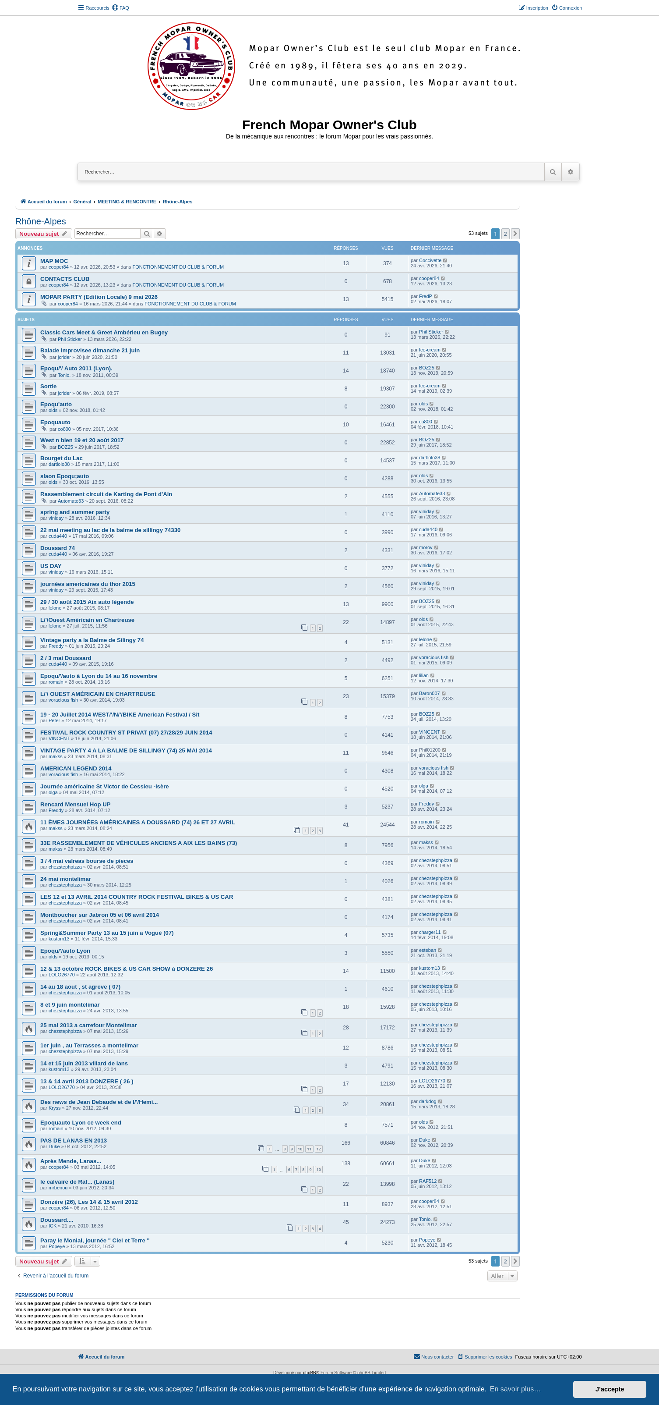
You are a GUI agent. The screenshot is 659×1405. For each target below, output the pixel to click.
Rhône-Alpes (40, 221)
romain (56, 682)
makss (56, 756)
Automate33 (71, 501)
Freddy (56, 646)
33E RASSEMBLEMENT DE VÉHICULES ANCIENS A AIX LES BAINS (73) (138, 843)
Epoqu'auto (56, 404)
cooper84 (59, 267)
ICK (52, 1225)
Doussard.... (56, 1220)
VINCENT (59, 738)
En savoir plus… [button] (515, 1389)
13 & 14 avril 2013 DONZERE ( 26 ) (87, 1081)
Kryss (55, 1108)
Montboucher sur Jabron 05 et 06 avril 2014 (99, 915)
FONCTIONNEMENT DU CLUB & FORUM (178, 267)
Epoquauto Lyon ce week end (80, 1122)
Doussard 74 (57, 548)
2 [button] (505, 234)
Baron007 (429, 693)
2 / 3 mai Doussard (66, 658)
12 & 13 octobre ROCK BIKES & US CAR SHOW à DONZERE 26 (126, 968)
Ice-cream (430, 349)
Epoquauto (55, 422)
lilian (424, 675)
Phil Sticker (70, 339)
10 (300, 1149)
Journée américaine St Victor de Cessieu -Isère (104, 786)
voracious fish (433, 657)
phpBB (309, 1372)
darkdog (428, 1101)
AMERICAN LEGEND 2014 (76, 768)
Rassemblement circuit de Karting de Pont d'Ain (106, 494)
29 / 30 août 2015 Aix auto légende (87, 602)
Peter (54, 720)
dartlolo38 (59, 464)
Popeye (57, 1246)
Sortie (48, 386)
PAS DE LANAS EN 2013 (73, 1140)
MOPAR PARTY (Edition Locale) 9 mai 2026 (99, 297)
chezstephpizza (65, 866)
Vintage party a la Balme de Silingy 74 (92, 640)
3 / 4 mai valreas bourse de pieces (87, 861)
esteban (427, 950)
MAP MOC (54, 261)
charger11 (430, 932)
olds (53, 410)
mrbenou (58, 1187)
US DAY (51, 566)
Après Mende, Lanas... (70, 1161)
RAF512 (428, 1181)
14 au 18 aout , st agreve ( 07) (80, 986)
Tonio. (64, 375)
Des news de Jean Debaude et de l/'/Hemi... (99, 1102)
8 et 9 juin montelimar (70, 1004)
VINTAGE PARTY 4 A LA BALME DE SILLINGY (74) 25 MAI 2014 (126, 750)
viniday (56, 518)
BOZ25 (426, 367)
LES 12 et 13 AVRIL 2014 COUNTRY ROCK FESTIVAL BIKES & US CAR (136, 897)
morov (426, 547)
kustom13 (59, 938)
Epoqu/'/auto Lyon (65, 950)
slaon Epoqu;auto (64, 476)
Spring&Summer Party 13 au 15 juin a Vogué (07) (107, 933)
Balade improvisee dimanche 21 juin (90, 350)
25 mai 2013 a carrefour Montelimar (88, 1025)
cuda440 (58, 536)
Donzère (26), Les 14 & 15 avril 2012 (89, 1202)
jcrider (64, 357)
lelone (55, 607)
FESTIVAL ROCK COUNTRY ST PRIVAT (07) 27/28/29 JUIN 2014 (126, 732)
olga (53, 792)
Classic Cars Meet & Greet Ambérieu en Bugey (104, 332)
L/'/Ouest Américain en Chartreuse (87, 620)
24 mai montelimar (65, 879)
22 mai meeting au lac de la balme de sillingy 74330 (110, 530)
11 (309, 1149)
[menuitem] (120, 8)
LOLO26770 (62, 974)
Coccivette (430, 260)
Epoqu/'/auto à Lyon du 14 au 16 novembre (98, 676)
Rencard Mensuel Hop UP (75, 804)
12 (319, 1149)
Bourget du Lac (61, 458)
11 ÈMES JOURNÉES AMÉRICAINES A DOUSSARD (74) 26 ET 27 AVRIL (137, 822)
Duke (54, 1146)
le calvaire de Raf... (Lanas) (77, 1181)
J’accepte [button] (610, 1389)
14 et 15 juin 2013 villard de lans (84, 1063)
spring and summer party (74, 512)
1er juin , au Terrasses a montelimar (89, 1045)
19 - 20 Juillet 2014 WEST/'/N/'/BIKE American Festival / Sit (119, 714)
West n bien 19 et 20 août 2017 (81, 440)
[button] (515, 233)
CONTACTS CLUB (65, 279)
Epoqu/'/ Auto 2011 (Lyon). (76, 368)
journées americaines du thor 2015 (87, 584)
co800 (64, 429)
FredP (425, 296)
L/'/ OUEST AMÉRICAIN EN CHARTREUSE (97, 694)
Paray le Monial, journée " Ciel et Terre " (95, 1240)
